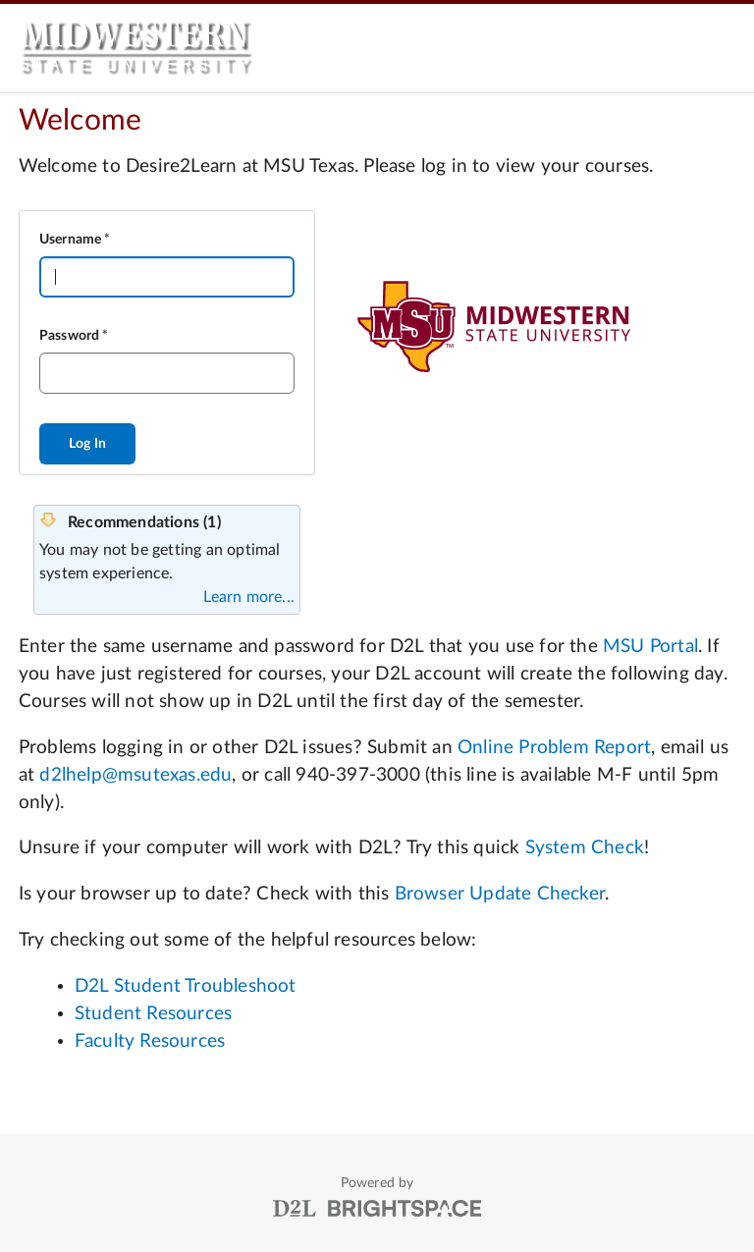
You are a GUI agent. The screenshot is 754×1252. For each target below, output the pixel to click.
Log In (87, 444)
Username (70, 239)
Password (69, 336)
